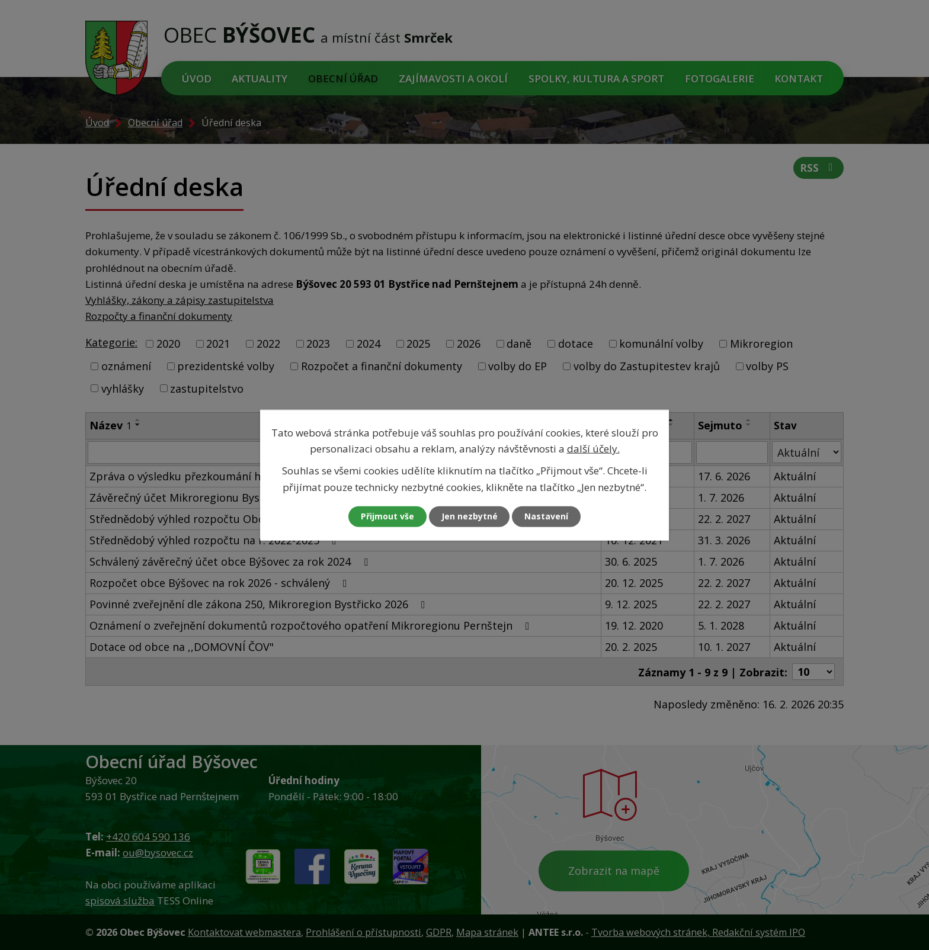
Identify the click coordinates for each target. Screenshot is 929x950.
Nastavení (547, 516)
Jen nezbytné (469, 516)
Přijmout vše (387, 516)
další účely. (593, 448)
